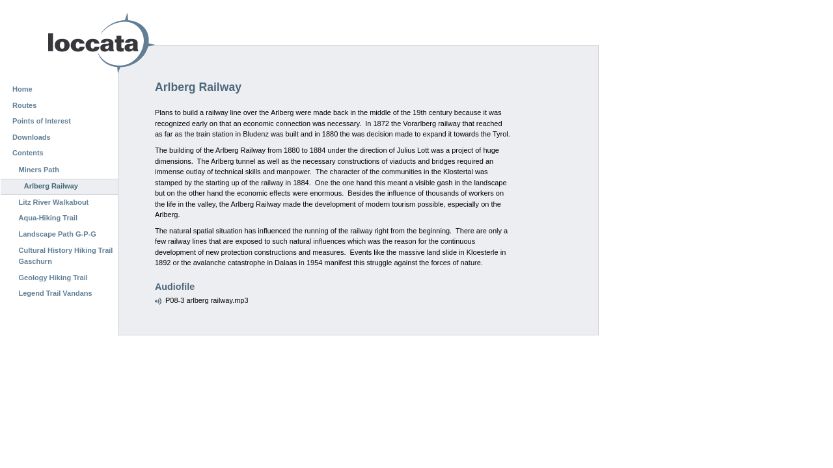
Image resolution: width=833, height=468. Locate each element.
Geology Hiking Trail (53, 277)
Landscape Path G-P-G (57, 234)
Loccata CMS (68, 43)
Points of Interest (41, 121)
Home (22, 89)
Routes (24, 105)
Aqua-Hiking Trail (48, 218)
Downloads (31, 137)
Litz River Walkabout (54, 202)
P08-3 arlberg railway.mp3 (207, 300)
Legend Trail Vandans (55, 293)
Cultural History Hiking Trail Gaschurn (66, 256)
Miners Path (39, 170)
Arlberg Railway (51, 186)
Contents (28, 153)
